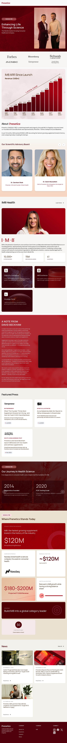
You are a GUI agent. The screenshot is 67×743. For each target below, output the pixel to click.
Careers (21, 734)
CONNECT (55, 725)
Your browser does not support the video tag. (50, 341)
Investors (21, 732)
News (20, 737)
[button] (62, 3)
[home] (6, 3)
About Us (21, 729)
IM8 (37, 729)
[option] (17, 171)
